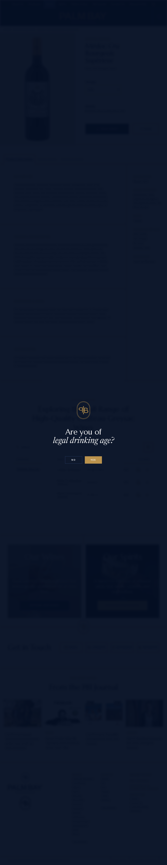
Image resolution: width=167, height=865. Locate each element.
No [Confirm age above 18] (73, 460)
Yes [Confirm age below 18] (93, 460)
